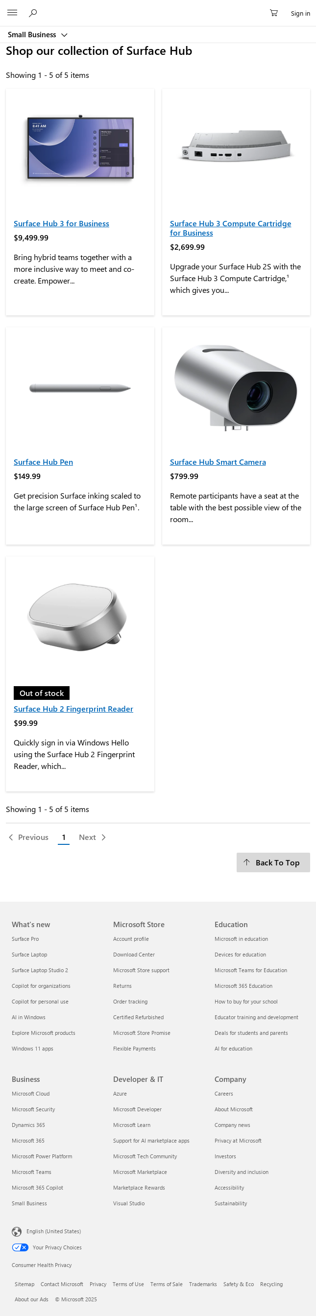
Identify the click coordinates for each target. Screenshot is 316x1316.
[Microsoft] (157, 7)
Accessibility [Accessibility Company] (229, 1187)
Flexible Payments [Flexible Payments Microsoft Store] (134, 1048)
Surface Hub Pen (43, 461)
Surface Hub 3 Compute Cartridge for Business (231, 228)
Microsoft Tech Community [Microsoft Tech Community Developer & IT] (145, 1156)
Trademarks (203, 1284)
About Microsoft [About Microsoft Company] (234, 1109)
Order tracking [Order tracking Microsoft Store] (130, 1001)
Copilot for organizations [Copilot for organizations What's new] (41, 985)
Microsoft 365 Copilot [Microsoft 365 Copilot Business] (37, 1187)
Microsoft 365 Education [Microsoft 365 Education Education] (243, 985)
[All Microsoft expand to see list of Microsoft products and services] (12, 13)
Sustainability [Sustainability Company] (231, 1203)
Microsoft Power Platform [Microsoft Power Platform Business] (42, 1156)
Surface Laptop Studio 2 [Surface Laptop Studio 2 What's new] (40, 970)
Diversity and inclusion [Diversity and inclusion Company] (241, 1171)
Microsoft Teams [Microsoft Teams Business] (31, 1171)
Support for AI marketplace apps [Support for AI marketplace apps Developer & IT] (151, 1140)
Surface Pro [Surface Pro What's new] (25, 938)
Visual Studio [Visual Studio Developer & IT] (129, 1203)
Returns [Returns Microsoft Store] (122, 985)
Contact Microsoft (62, 1284)
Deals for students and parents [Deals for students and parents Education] (251, 1032)
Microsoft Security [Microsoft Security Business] (33, 1109)
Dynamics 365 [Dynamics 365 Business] (28, 1124)
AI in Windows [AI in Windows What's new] (29, 1017)
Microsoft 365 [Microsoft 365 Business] (28, 1140)
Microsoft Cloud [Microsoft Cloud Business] (30, 1093)
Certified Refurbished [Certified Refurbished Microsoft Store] (138, 1017)
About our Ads (32, 1299)
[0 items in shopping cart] (277, 13)
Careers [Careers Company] (224, 1093)
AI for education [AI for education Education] (233, 1048)
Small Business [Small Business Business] (29, 1203)
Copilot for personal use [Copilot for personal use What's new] (40, 1001)
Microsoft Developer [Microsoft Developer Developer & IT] (137, 1109)
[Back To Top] (273, 862)
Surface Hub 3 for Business (61, 223)
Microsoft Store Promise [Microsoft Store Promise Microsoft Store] (141, 1032)
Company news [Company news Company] (232, 1124)
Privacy (98, 1284)
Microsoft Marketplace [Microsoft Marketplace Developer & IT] (140, 1171)
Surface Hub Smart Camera (218, 461)
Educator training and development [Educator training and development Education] (256, 1017)
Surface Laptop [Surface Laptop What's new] (29, 954)
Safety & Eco (238, 1284)
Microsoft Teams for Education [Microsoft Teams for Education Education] (251, 970)
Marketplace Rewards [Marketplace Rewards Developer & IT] (139, 1187)
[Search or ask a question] (34, 13)
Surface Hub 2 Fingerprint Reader (73, 708)
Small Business (33, 34)
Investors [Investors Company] (225, 1156)
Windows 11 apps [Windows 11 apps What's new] (32, 1048)
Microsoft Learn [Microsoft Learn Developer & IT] (131, 1124)
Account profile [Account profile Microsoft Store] (131, 938)
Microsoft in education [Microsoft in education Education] (241, 938)
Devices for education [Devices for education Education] (240, 954)
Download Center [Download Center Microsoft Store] (134, 954)
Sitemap (24, 1284)
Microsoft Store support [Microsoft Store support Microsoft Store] (141, 970)
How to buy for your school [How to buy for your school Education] (246, 1001)
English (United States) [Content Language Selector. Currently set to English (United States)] (53, 1230)
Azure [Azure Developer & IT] (120, 1093)
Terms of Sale (166, 1284)
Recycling (271, 1284)
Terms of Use (128, 1284)
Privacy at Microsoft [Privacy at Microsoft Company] (238, 1140)
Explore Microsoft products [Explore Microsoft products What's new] (43, 1032)
